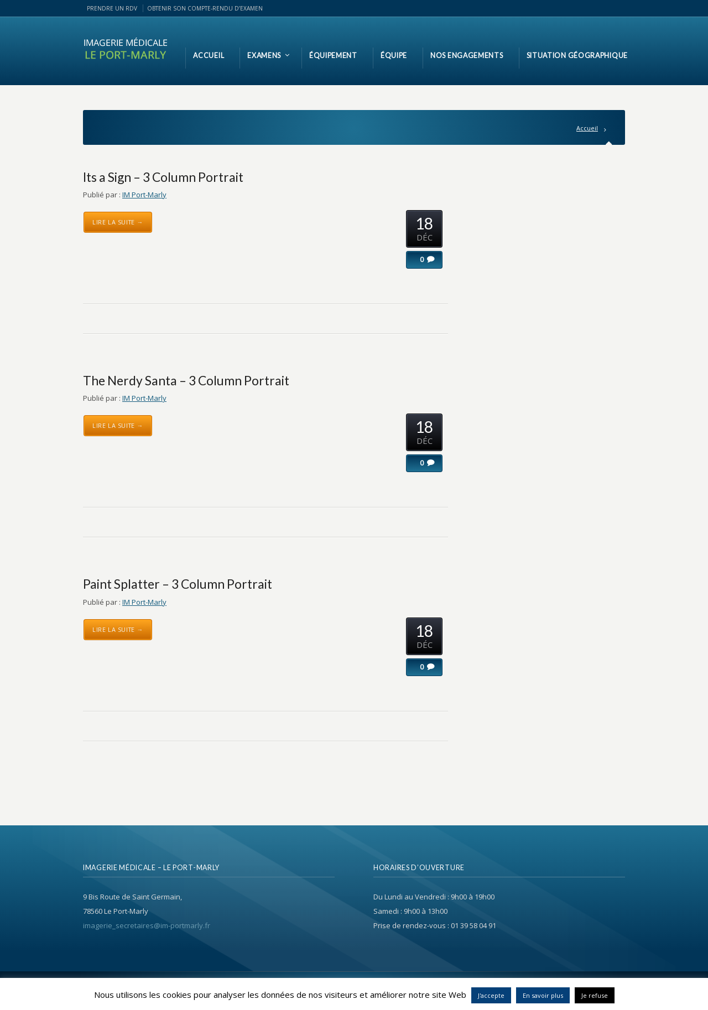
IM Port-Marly (144, 195)
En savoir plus (543, 995)
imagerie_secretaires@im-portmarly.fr (146, 925)
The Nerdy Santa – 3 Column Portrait (186, 380)
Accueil (587, 128)
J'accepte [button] (491, 995)
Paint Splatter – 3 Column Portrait (177, 584)
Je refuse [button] (594, 995)
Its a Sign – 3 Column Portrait (163, 177)
